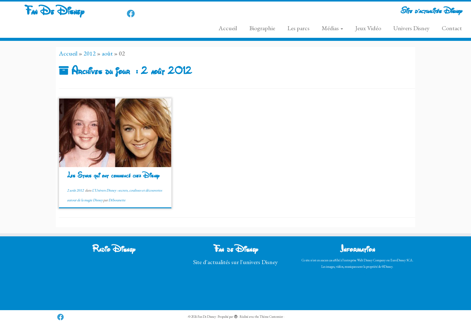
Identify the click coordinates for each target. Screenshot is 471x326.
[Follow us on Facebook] (133, 14)
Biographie (262, 28)
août (107, 53)
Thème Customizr (271, 316)
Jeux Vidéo (368, 28)
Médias (332, 28)
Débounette (117, 200)
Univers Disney (411, 28)
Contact (452, 28)
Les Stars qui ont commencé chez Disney (113, 176)
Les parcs (298, 28)
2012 (89, 53)
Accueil (227, 28)
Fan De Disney (54, 12)
